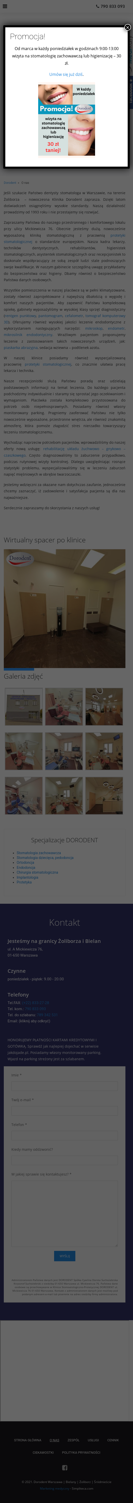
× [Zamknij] (127, 27)
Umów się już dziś (66, 74)
